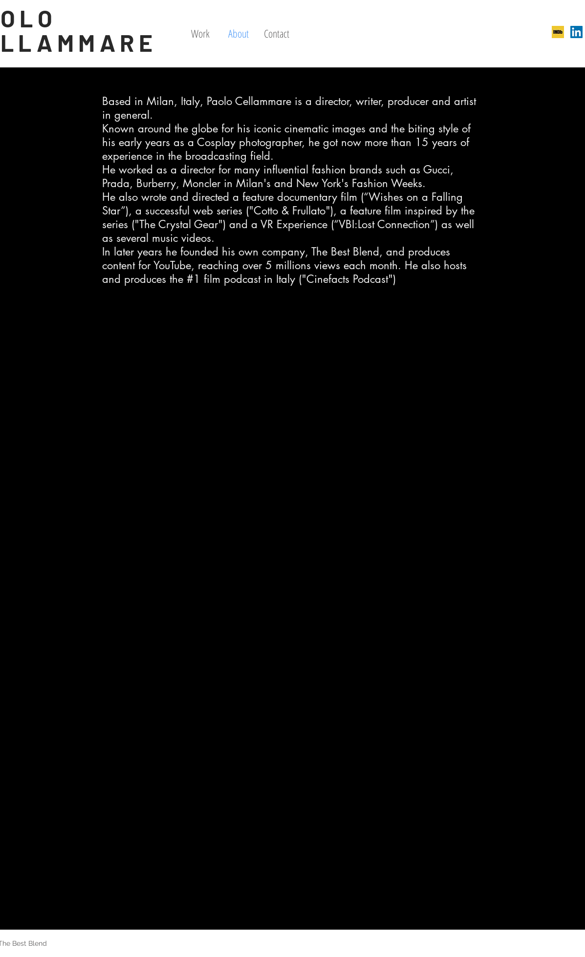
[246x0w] (558, 32)
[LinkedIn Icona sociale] (576, 32)
